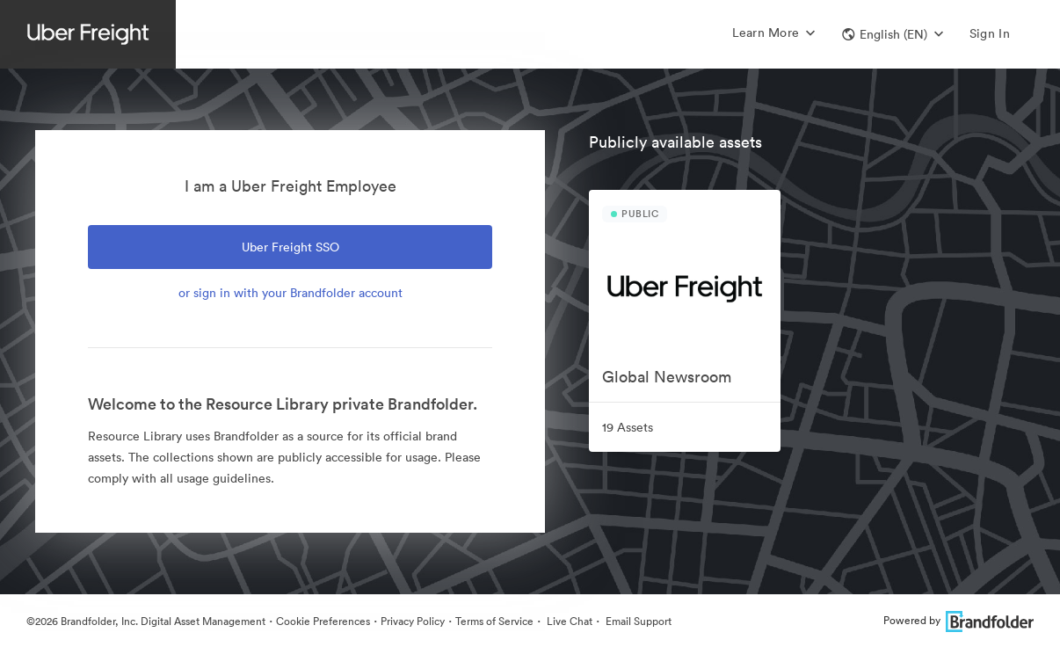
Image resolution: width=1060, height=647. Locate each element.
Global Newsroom (666, 377)
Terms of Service (494, 621)
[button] (892, 34)
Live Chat (568, 621)
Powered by (958, 620)
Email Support (637, 621)
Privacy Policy (413, 621)
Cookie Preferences (323, 621)
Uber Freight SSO (290, 247)
